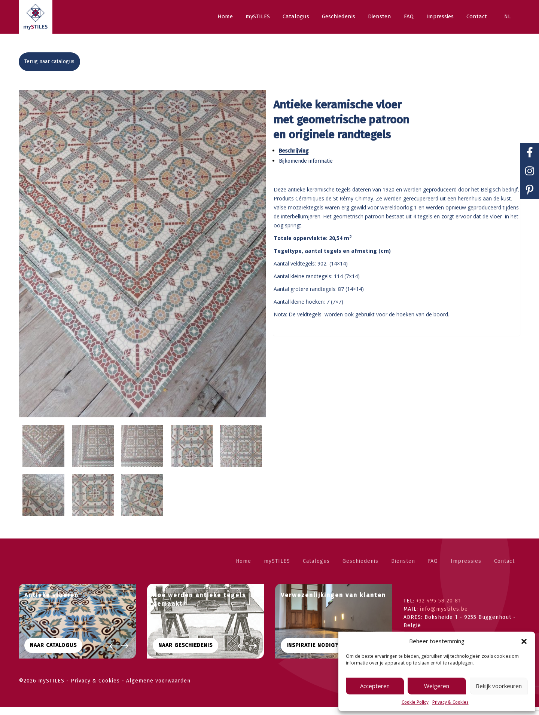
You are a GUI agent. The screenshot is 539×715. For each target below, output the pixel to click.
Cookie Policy (415, 702)
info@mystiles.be (444, 617)
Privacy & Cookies (450, 702)
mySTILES (277, 569)
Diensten (403, 569)
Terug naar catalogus (49, 61)
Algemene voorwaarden (158, 688)
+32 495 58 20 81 (438, 608)
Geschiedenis (360, 569)
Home (243, 569)
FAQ (433, 569)
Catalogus (316, 569)
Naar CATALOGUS (53, 653)
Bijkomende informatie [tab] (310, 161)
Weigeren (436, 686)
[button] (524, 641)
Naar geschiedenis (185, 653)
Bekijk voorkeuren (499, 686)
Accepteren (375, 686)
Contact (504, 569)
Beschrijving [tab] (297, 151)
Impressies (466, 569)
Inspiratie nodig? (312, 653)
